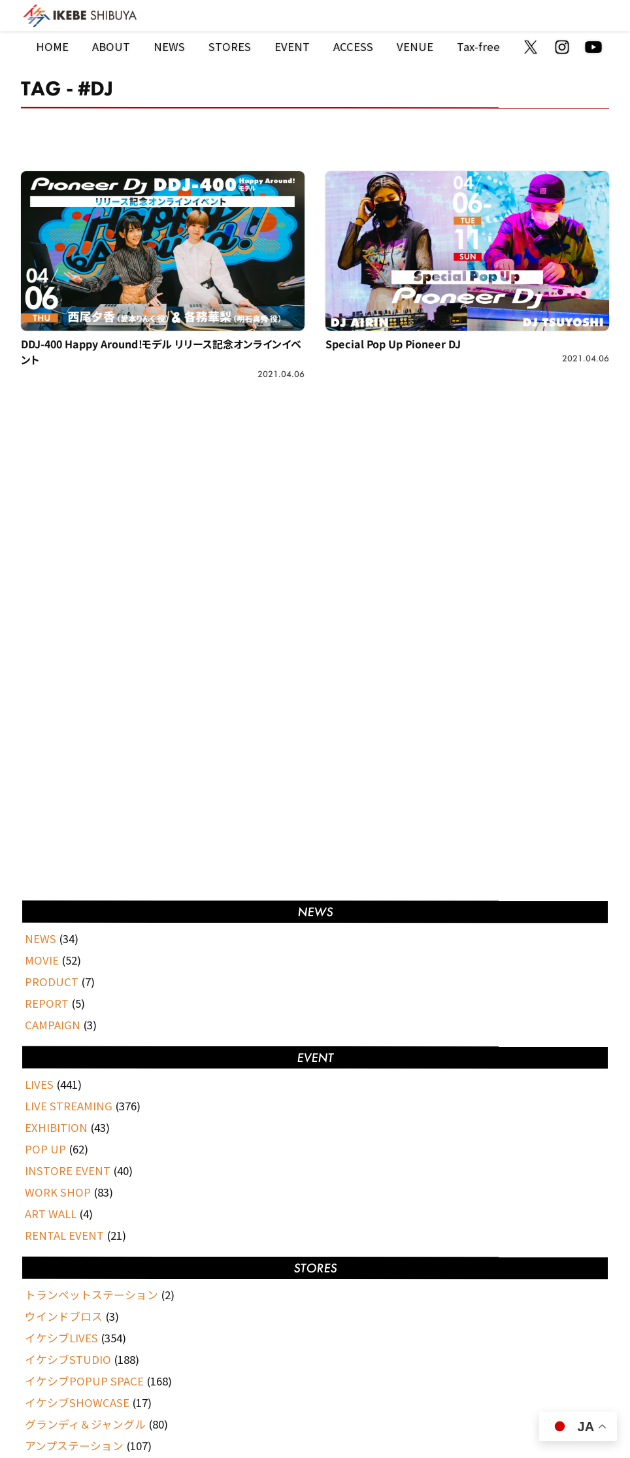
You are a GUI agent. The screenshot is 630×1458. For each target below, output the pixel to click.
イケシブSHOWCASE (77, 1402)
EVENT (292, 46)
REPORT (47, 1003)
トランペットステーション (91, 1294)
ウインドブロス (64, 1316)
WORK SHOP (58, 1192)
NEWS (169, 46)
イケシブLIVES (61, 1338)
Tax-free (478, 46)
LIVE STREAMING (68, 1106)
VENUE (415, 46)
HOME (52, 46)
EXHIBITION (56, 1127)
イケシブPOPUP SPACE (84, 1381)
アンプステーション (74, 1445)
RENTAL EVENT (64, 1235)
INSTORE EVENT (67, 1170)
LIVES (39, 1084)
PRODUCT (51, 981)
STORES (229, 46)
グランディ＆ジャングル (85, 1424)
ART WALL (50, 1213)
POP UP (45, 1149)
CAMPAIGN (52, 1025)
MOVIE (42, 960)
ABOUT (111, 46)
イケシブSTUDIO (68, 1359)
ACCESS (353, 46)
